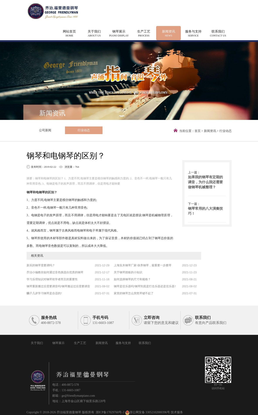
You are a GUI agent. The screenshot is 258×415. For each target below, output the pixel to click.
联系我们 (218, 34)
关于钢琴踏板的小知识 (128, 272)
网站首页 (69, 34)
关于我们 (94, 34)
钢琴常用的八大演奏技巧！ (205, 211)
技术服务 (177, 412)
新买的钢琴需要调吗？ (41, 265)
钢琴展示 (119, 34)
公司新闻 (37, 130)
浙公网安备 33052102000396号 (147, 412)
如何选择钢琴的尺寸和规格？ (132, 279)
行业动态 (58, 130)
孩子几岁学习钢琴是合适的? (44, 293)
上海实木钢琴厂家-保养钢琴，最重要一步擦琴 (142, 265)
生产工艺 (143, 34)
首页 (198, 131)
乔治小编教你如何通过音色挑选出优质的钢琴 (55, 272)
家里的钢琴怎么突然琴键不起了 (134, 293)
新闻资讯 (168, 34)
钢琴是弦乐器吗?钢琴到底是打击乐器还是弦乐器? (145, 286)
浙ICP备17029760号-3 (110, 412)
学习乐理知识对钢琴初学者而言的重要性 (52, 279)
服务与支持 (193, 34)
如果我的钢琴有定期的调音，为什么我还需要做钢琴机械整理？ (205, 182)
